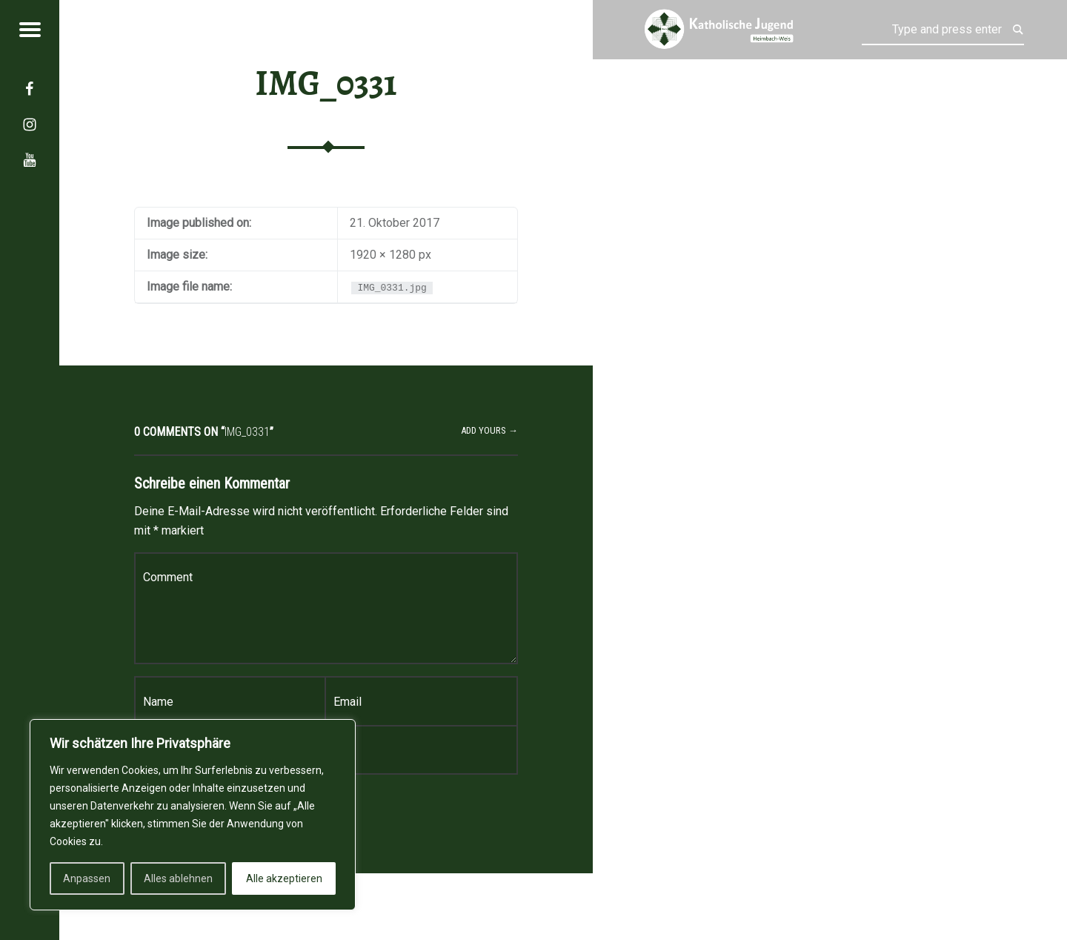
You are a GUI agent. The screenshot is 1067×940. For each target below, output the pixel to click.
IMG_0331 (326, 83)
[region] (193, 814)
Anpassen (86, 878)
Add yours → (489, 430)
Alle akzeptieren (284, 878)
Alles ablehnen (178, 878)
